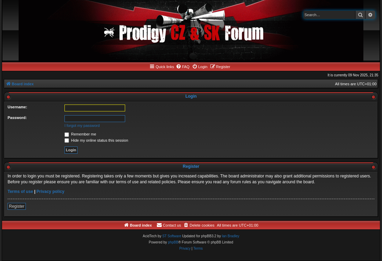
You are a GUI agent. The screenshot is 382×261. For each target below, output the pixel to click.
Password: (17, 118)
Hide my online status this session (96, 140)
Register (16, 206)
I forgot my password (82, 125)
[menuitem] (183, 67)
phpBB (173, 242)
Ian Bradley (230, 236)
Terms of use (20, 191)
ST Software (171, 236)
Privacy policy (50, 191)
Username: (17, 107)
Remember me (80, 134)
